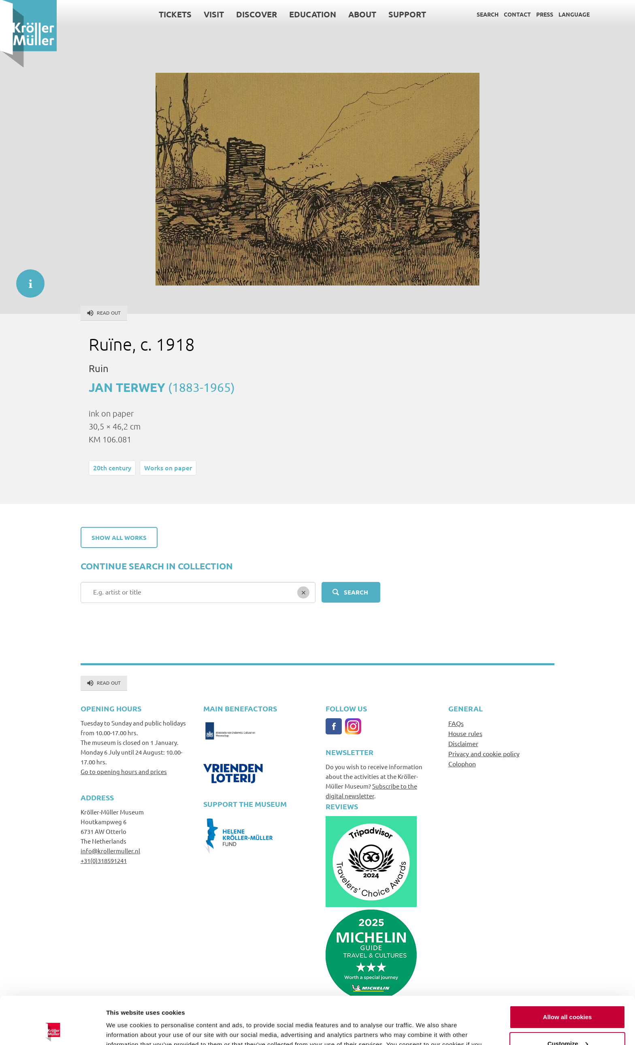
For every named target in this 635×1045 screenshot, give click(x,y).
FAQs (456, 723)
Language (574, 14)
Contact (517, 14)
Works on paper (168, 467)
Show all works (119, 537)
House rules (465, 733)
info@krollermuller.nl (110, 851)
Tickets (175, 14)
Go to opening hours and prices (124, 771)
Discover (256, 14)
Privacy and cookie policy (484, 753)
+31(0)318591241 (104, 860)
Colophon (462, 763)
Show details (125, 1029)
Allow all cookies (567, 969)
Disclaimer (463, 743)
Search (488, 14)
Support (407, 14)
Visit (214, 14)
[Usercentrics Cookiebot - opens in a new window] (52, 1029)
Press (544, 14)
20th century (112, 467)
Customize (568, 995)
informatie (26, 279)
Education (312, 14)
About (362, 14)
